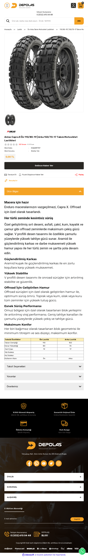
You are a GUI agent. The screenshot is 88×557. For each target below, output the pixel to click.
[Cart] (81, 5)
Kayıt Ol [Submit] (77, 519)
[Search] (44, 21)
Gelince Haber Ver (44, 165)
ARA (79, 21)
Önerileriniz (12, 386)
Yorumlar (11, 376)
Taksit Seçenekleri (16, 366)
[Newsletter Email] (44, 520)
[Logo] (22, 5)
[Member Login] (73, 5)
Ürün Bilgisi (12, 191)
